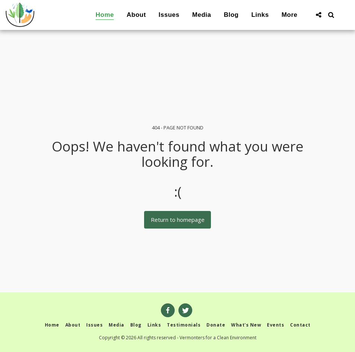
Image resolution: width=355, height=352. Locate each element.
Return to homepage (178, 219)
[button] (318, 15)
